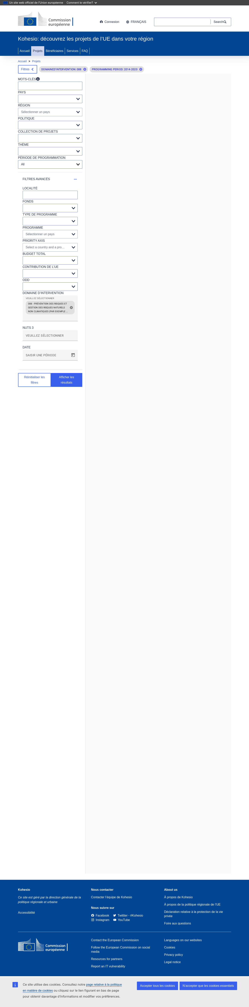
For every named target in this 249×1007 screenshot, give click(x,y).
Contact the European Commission (115, 940)
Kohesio (24, 889)
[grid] (50, 310)
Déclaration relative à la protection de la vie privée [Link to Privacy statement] (193, 914)
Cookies (169, 947)
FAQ (85, 51)
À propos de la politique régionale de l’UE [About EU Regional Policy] (192, 904)
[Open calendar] (73, 355)
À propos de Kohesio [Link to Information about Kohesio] (178, 897)
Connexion (109, 21)
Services (72, 51)
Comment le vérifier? (82, 2)
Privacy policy (173, 954)
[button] (85, 69)
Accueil (25, 51)
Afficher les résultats (66, 380)
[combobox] (50, 317)
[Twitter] (120, 915)
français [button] (136, 21)
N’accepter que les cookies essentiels (208, 985)
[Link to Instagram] (100, 920)
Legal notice (172, 962)
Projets (37, 51)
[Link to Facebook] (100, 915)
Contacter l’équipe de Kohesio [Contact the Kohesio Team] (111, 897)
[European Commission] (49, 19)
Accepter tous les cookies (157, 985)
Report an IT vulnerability (108, 966)
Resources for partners (106, 959)
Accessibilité (26, 912)
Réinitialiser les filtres (34, 380)
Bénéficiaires (54, 51)
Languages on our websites (183, 940)
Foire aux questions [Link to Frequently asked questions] (177, 923)
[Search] (221, 22)
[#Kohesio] (136, 915)
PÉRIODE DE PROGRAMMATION (42, 157)
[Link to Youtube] (121, 920)
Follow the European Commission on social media (120, 949)
